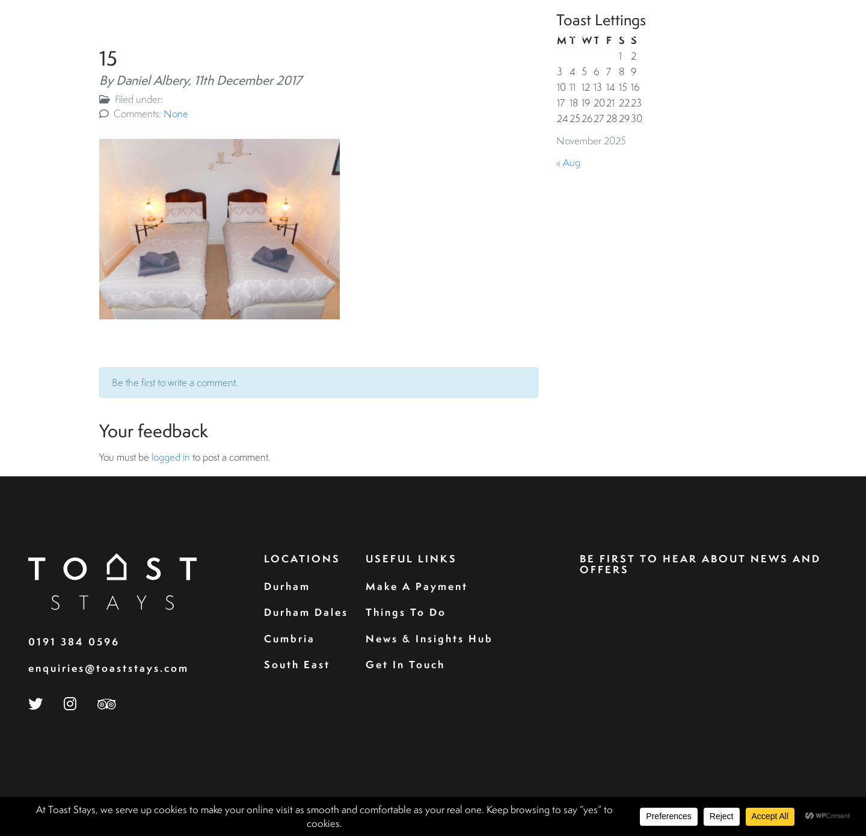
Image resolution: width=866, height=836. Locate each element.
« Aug (568, 162)
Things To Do (406, 612)
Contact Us (798, 36)
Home (395, 36)
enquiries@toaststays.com (108, 668)
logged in (171, 457)
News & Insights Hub (429, 638)
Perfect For (715, 36)
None (176, 113)
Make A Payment (417, 586)
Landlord (643, 36)
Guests (512, 36)
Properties (451, 36)
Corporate (574, 36)
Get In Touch (405, 664)
